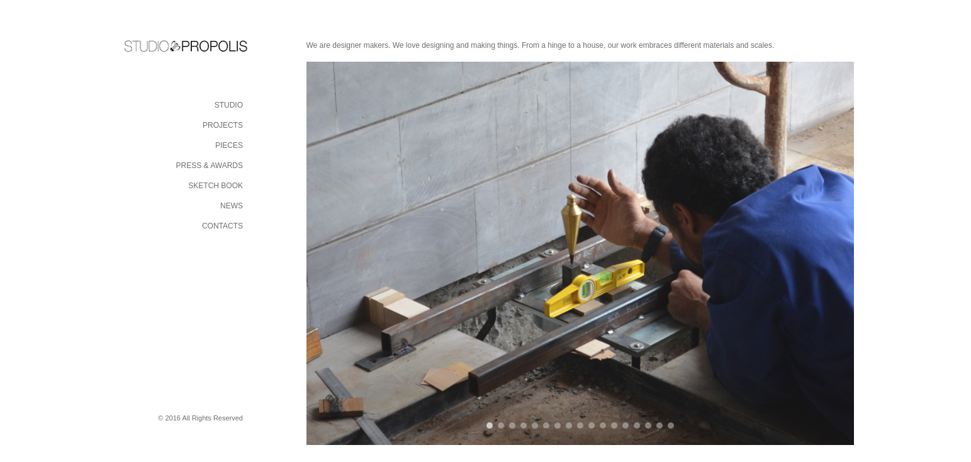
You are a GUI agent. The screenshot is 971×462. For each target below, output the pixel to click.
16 (659, 425)
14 (637, 425)
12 (614, 425)
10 (591, 425)
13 (625, 425)
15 (648, 425)
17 (671, 425)
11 (603, 425)
